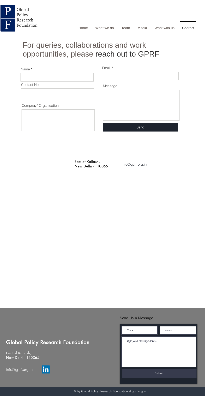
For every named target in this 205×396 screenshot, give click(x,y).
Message (110, 86)
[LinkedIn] (46, 369)
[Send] (140, 127)
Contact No (30, 84)
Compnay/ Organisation (40, 105)
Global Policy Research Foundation (48, 342)
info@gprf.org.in (134, 164)
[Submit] (159, 373)
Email (106, 68)
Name (25, 69)
